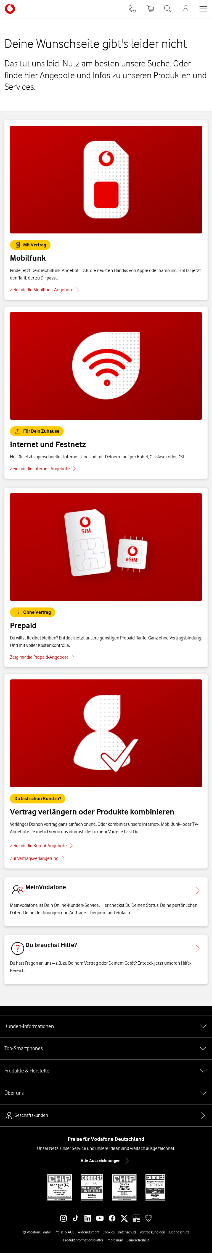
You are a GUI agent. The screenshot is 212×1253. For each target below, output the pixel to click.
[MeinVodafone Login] (185, 9)
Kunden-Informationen (106, 1026)
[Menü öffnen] (203, 9)
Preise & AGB (64, 1232)
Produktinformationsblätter (83, 1240)
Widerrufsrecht (88, 1232)
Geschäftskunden (26, 1115)
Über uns (106, 1093)
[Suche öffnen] (168, 9)
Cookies (109, 1232)
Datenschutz (127, 1232)
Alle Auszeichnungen (106, 1161)
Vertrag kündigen (152, 1232)
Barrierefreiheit (137, 1240)
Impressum (115, 1240)
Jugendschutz (178, 1232)
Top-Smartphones (106, 1048)
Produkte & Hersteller (106, 1070)
